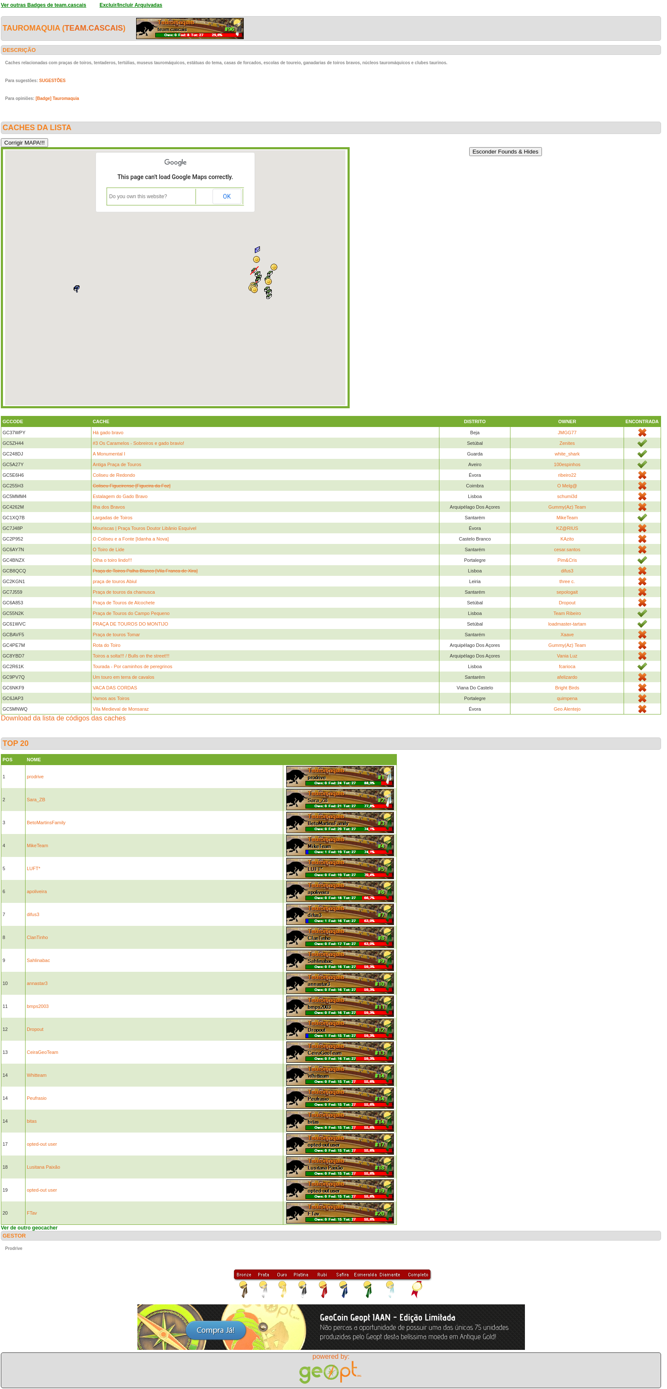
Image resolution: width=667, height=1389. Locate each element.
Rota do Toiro (106, 645)
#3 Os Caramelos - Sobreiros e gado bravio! (138, 443)
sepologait (567, 592)
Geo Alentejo (567, 709)
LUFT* (33, 868)
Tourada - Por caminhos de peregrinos (132, 666)
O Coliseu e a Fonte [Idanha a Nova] (131, 538)
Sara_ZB (36, 799)
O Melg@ (567, 485)
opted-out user (42, 1144)
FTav (32, 1212)
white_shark (567, 453)
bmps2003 (37, 1006)
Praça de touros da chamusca (124, 592)
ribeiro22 (567, 475)
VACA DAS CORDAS (115, 687)
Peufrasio (36, 1098)
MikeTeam (567, 517)
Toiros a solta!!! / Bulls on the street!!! (131, 655)
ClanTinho (37, 937)
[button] (269, 296)
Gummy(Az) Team (567, 506)
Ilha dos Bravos (109, 506)
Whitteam (36, 1075)
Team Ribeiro (567, 613)
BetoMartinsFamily (46, 822)
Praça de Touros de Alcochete (124, 602)
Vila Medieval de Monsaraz (121, 709)
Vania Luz (567, 655)
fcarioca (567, 666)
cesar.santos (567, 549)
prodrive (35, 776)
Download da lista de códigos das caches (63, 718)
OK (227, 196)
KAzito (567, 538)
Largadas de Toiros (112, 517)
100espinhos (567, 464)
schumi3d (567, 496)
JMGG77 (567, 432)
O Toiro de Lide (108, 549)
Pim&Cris (567, 560)
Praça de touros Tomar (116, 634)
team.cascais (94, 28)
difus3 (567, 570)
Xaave (567, 634)
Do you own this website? (138, 196)
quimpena (567, 698)
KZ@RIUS (567, 528)
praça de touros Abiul (115, 581)
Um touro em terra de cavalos (123, 677)
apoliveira (37, 891)
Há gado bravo (108, 432)
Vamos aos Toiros (111, 698)
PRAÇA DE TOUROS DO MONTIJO (130, 623)
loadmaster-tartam (567, 623)
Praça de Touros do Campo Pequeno (131, 613)
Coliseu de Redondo (114, 475)
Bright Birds (567, 687)
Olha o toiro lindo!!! (112, 560)
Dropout (567, 602)
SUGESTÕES (52, 80)
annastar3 (37, 983)
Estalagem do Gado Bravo (120, 496)
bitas (32, 1121)
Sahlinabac (38, 960)
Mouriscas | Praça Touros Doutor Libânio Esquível (145, 528)
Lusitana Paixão (43, 1167)
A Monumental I (109, 453)
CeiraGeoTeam (42, 1052)
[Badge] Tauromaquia (57, 98)
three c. (567, 581)
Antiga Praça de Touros (117, 464)
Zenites (567, 443)
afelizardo (567, 677)
